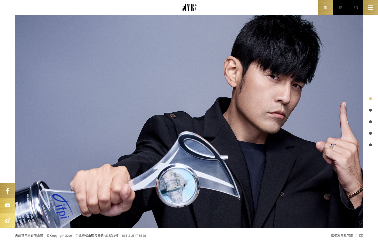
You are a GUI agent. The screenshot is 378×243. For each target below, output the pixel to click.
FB (7, 190)
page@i (370, 98)
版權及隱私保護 (342, 235)
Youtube (7, 205)
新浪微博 (7, 220)
